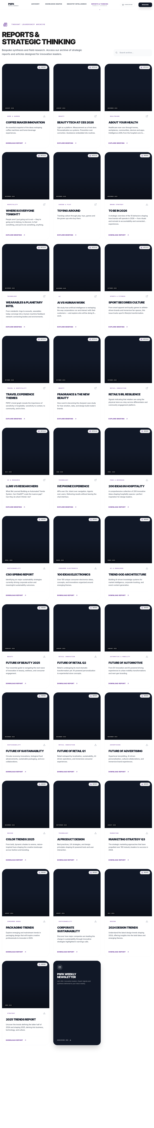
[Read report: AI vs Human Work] (77, 288)
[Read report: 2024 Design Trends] (128, 913)
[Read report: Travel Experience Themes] (25, 380)
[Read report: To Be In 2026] (128, 196)
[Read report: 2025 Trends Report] (25, 1003)
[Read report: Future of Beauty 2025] (25, 646)
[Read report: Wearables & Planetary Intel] (25, 288)
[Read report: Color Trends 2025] (25, 823)
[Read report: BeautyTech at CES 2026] (77, 106)
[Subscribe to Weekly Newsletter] (77, 1003)
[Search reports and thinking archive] (133, 52)
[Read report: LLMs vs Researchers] (25, 470)
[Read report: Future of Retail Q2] (77, 646)
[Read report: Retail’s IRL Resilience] (128, 380)
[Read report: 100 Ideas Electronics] (77, 558)
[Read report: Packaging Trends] (25, 913)
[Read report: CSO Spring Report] (25, 558)
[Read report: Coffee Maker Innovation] (25, 106)
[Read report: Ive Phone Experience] (77, 470)
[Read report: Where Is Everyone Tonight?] (25, 196)
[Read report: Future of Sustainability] (25, 734)
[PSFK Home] (10, 4)
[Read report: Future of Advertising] (128, 734)
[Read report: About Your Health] (128, 106)
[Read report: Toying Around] (77, 196)
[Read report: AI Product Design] (77, 823)
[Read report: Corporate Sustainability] (77, 913)
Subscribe (127, 5)
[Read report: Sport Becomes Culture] (128, 288)
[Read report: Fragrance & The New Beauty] (77, 380)
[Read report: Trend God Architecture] (128, 558)
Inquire (145, 5)
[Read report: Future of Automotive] (128, 646)
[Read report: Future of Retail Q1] (77, 734)
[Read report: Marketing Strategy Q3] (128, 823)
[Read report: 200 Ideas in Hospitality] (128, 470)
